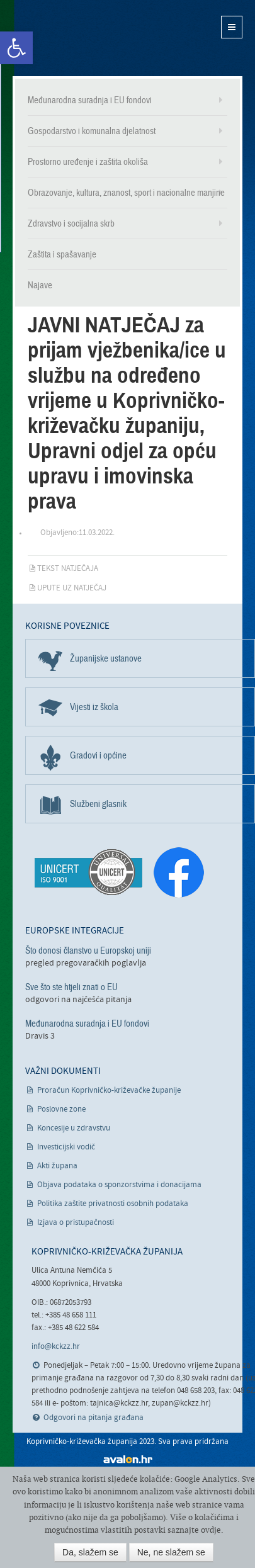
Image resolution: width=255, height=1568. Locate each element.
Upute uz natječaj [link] (71, 588)
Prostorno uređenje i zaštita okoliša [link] (88, 161)
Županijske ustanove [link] (106, 658)
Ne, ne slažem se (171, 1552)
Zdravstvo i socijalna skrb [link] (71, 223)
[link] (16, 47)
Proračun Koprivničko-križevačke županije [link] (109, 1090)
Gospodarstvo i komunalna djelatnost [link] (92, 131)
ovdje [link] (211, 1530)
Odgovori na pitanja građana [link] (93, 1418)
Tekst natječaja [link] (67, 569)
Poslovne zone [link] (61, 1109)
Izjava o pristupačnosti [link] (75, 1223)
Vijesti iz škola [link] (94, 707)
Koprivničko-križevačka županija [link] (74, 38)
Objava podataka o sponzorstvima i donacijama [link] (119, 1185)
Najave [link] (40, 285)
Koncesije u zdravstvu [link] (73, 1128)
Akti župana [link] (57, 1166)
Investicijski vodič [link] (66, 1147)
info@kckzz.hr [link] (55, 1347)
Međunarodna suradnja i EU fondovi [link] (90, 100)
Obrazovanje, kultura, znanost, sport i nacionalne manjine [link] (126, 192)
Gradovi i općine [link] (98, 755)
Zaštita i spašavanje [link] (62, 254)
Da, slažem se (90, 1552)
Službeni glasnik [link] (98, 804)
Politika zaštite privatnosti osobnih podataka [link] (112, 1204)
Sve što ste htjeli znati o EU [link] (71, 987)
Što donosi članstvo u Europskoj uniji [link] (88, 950)
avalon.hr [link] (127, 1459)
